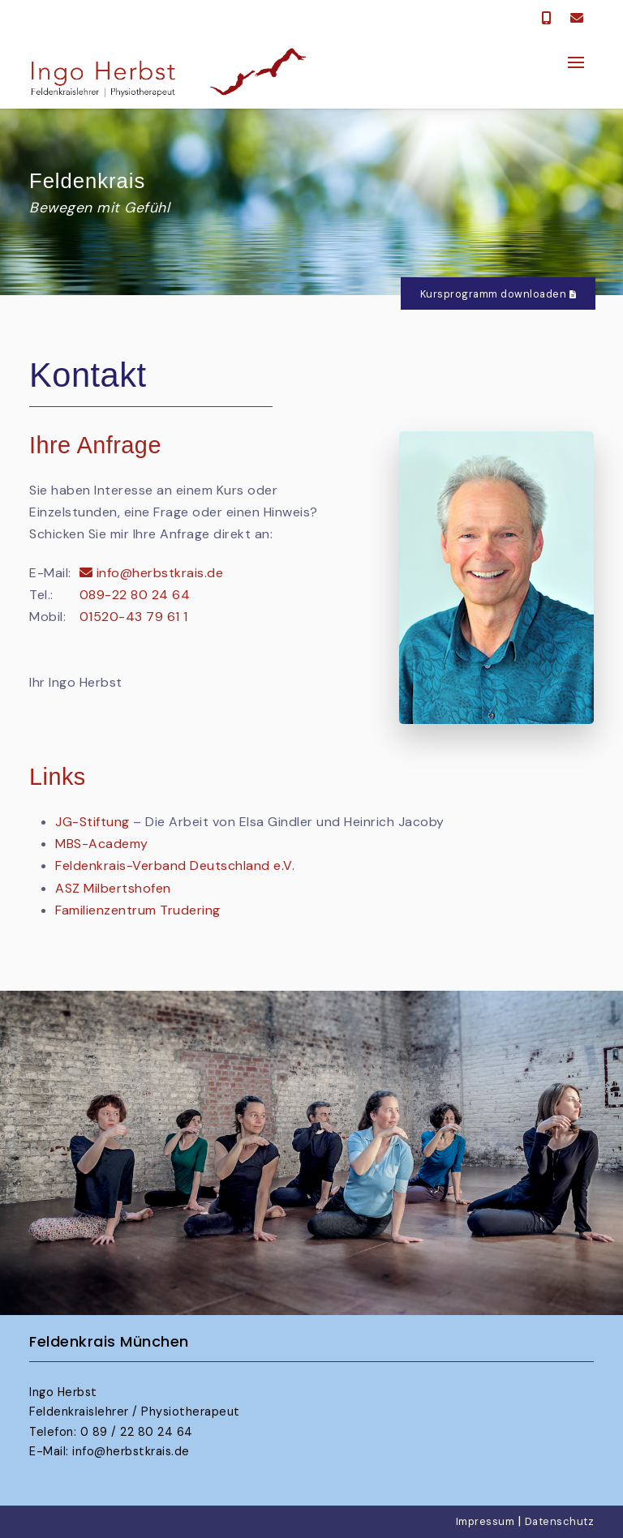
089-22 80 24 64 (135, 594)
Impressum (485, 1521)
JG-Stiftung (92, 821)
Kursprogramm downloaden (498, 294)
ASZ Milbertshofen (113, 888)
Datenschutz (560, 1521)
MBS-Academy (101, 843)
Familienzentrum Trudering (138, 910)
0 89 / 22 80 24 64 (136, 1431)
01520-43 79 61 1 (133, 616)
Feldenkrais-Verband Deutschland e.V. (174, 865)
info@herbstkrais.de (151, 572)
